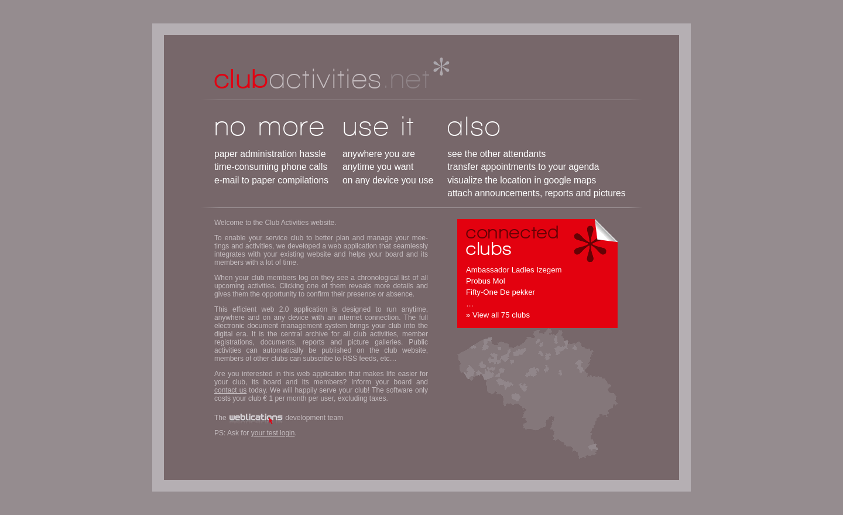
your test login (273, 433)
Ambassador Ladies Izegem (513, 269)
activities (322, 78)
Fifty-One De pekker (500, 292)
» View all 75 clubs (498, 315)
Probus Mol (485, 281)
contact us (230, 390)
